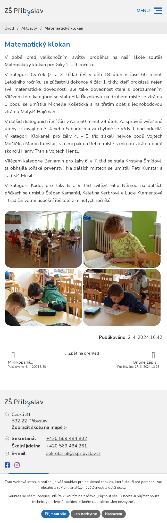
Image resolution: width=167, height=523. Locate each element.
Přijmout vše (55, 513)
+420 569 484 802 (66, 438)
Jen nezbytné (85, 513)
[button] (158, 10)
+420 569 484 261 (66, 446)
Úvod (9, 28)
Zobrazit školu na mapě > (39, 427)
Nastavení (113, 513)
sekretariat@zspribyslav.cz (73, 453)
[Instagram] (17, 465)
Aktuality (29, 28)
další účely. (117, 487)
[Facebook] (7, 465)
